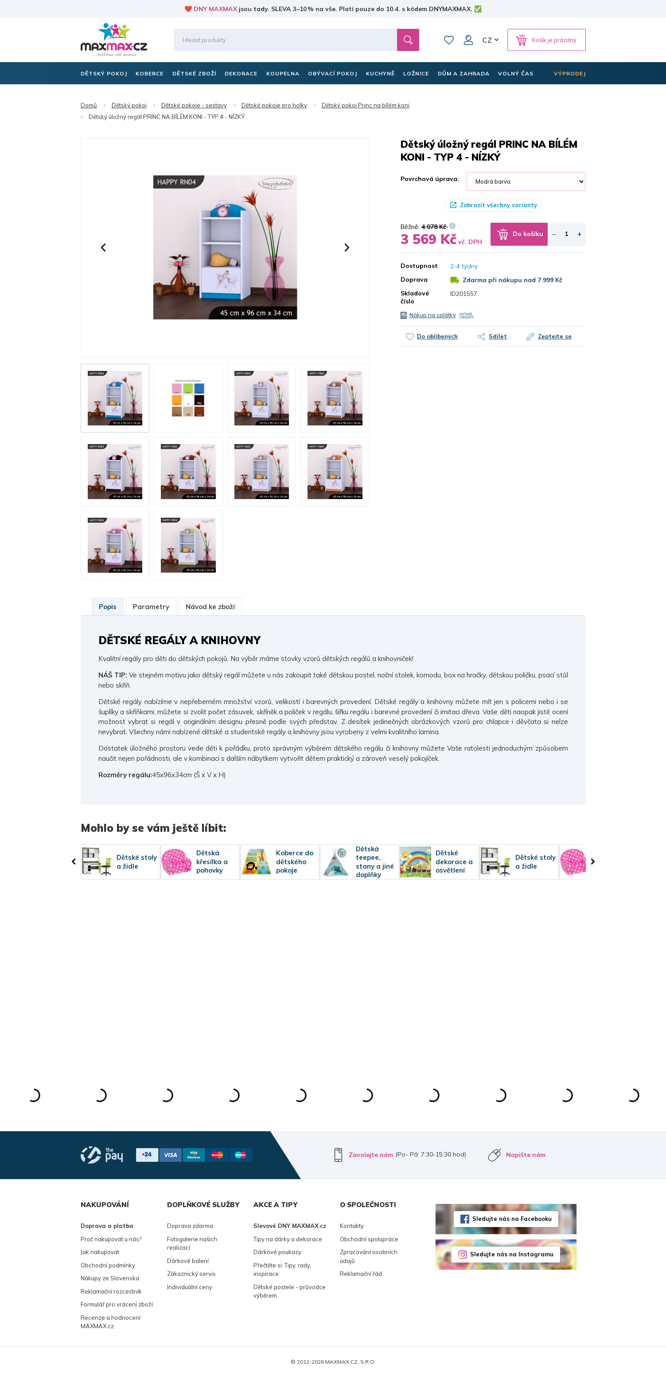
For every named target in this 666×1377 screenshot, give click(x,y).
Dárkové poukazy (277, 1251)
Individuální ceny (189, 1286)
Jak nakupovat (100, 1251)
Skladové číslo (415, 297)
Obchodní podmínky (108, 1265)
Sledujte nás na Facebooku (512, 1218)
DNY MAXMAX (215, 9)
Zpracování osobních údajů (368, 1256)
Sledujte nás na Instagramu (511, 1254)
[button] (103, 247)
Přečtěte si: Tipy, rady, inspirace (282, 1270)
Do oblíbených (437, 336)
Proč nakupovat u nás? (111, 1239)
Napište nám (525, 1155)
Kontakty (352, 1225)
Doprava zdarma (190, 1225)
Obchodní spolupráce (369, 1239)
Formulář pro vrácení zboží (117, 1304)
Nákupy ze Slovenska (110, 1278)
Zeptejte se (555, 336)
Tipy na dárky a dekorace (287, 1239)
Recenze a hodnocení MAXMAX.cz (110, 1322)
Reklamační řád (361, 1273)
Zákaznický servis (191, 1273)
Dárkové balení (188, 1260)
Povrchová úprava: (430, 179)
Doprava (414, 279)
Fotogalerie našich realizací (192, 1243)
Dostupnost (419, 266)
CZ (487, 39)
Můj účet (468, 39)
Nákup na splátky (432, 315)
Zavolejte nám (371, 1155)
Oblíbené (448, 39)
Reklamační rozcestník (111, 1291)
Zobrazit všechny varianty (498, 205)
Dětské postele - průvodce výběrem (289, 1291)
